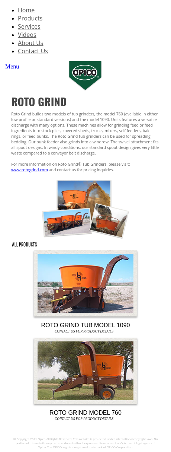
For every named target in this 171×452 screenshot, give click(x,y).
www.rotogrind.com (29, 169)
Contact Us (33, 51)
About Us (30, 43)
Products (30, 18)
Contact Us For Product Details (84, 331)
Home (26, 10)
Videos (27, 35)
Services (29, 26)
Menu (12, 66)
